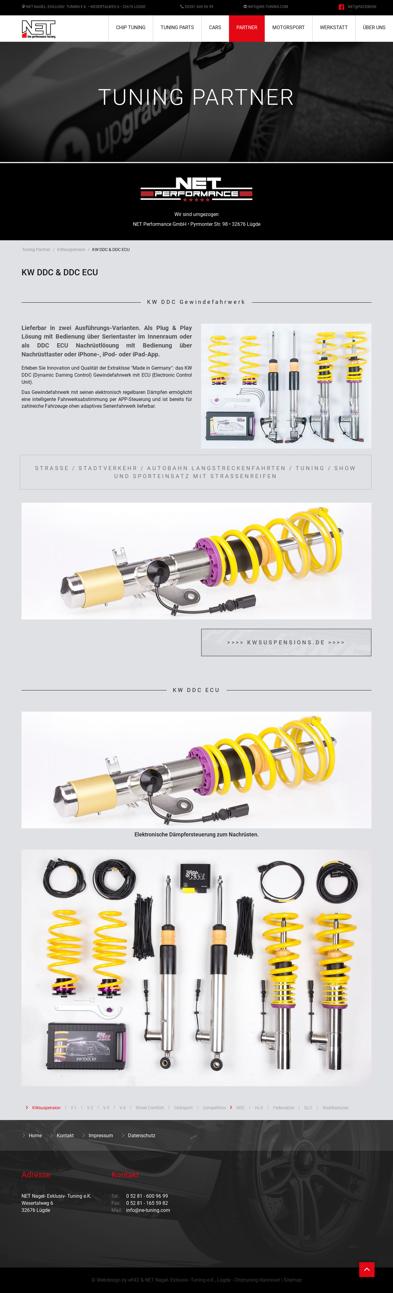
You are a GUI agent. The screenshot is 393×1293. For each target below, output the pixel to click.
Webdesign (109, 1280)
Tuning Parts (177, 27)
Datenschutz (138, 1135)
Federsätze (283, 1107)
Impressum (97, 1135)
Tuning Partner (36, 249)
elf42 (133, 1280)
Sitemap (293, 1280)
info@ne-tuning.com (268, 7)
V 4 (122, 1107)
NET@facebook (362, 7)
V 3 (106, 1107)
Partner (246, 27)
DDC (240, 1107)
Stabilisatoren (335, 1107)
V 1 (74, 1107)
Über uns (374, 27)
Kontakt (61, 1135)
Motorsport (288, 27)
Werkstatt (334, 27)
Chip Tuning (131, 27)
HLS (259, 1107)
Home (31, 1135)
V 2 (90, 1107)
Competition (214, 1107)
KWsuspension (71, 249)
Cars (215, 27)
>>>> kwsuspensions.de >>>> (286, 642)
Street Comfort (150, 1107)
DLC (308, 1107)
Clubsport (183, 1107)
